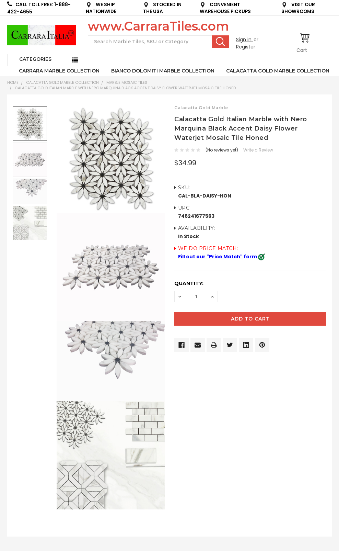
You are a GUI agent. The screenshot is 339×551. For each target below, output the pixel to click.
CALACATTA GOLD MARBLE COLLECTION (277, 71)
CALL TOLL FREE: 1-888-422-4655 (39, 8)
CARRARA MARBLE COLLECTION (59, 71)
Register (245, 46)
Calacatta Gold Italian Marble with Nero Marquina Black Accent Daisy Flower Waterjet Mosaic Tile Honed (125, 88)
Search (220, 41)
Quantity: (188, 283)
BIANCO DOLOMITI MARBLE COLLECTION (162, 71)
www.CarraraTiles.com (158, 26)
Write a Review (258, 150)
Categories (35, 59)
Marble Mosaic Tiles (126, 82)
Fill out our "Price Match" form (217, 256)
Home (13, 82)
